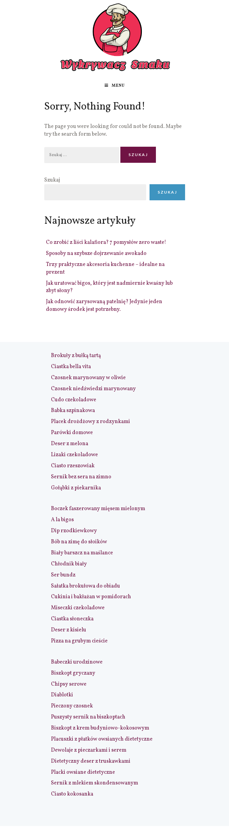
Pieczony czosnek (72, 706)
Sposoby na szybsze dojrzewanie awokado (96, 253)
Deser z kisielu (68, 630)
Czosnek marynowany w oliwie (88, 378)
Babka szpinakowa (73, 410)
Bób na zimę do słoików (79, 542)
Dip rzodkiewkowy (74, 531)
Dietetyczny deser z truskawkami (90, 761)
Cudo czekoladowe (73, 400)
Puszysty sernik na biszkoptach (88, 717)
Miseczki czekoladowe (78, 608)
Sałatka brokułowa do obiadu (85, 586)
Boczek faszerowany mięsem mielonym (98, 508)
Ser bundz (63, 575)
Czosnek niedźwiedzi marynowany (93, 389)
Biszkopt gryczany (73, 673)
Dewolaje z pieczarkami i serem (88, 750)
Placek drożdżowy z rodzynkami (90, 421)
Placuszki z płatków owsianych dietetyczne (102, 739)
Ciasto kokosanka (72, 794)
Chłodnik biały (69, 564)
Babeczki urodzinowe (77, 662)
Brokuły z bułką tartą (76, 355)
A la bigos (62, 520)
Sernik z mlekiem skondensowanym (94, 783)
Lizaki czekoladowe (74, 455)
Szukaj (52, 180)
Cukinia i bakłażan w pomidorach (91, 597)
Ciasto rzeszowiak (73, 466)
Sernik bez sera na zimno (81, 477)
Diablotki (62, 695)
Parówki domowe (72, 432)
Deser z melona (69, 443)
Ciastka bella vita (71, 366)
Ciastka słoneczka (72, 619)
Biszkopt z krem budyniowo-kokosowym (100, 728)
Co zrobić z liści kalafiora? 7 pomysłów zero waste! (106, 242)
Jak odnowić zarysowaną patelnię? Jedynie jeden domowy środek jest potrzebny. (104, 305)
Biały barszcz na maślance (82, 553)
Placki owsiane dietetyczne (83, 772)
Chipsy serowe (69, 684)
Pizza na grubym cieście (79, 641)
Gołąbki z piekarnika (76, 488)
